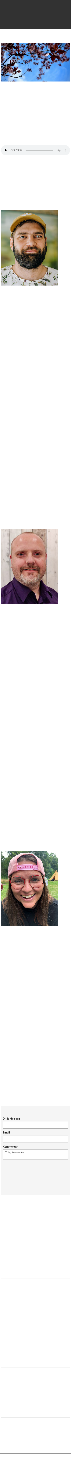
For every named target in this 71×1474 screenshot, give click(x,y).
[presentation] (31, 1172)
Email (6, 1132)
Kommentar (10, 1146)
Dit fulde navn (11, 1118)
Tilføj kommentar (35, 1154)
